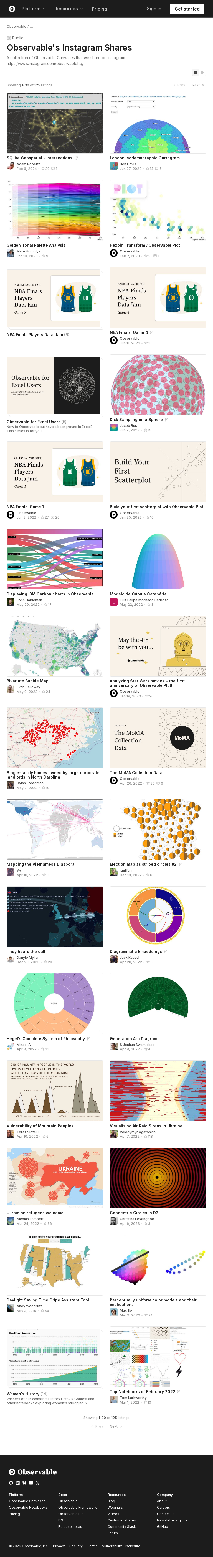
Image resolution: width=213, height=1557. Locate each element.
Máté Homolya (28, 251)
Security (76, 1546)
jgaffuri (126, 870)
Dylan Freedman (30, 783)
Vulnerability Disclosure (121, 1546)
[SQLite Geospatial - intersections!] (55, 123)
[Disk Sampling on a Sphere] (158, 384)
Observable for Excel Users (37, 421)
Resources (68, 8)
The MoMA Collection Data (136, 772)
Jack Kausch (130, 957)
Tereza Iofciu (28, 1132)
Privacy (59, 1546)
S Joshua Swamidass (137, 1045)
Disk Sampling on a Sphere (136, 419)
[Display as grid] (195, 72)
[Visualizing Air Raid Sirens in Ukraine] (158, 1090)
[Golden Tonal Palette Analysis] (55, 210)
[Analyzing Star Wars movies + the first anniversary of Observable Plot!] (158, 646)
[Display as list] (202, 72)
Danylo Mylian (28, 957)
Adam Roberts (28, 164)
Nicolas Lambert (30, 1219)
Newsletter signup (172, 1520)
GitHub (162, 1527)
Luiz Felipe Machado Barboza (144, 600)
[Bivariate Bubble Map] (55, 646)
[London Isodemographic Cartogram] (158, 123)
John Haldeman (29, 600)
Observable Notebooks (28, 1507)
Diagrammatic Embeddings (136, 951)
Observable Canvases (27, 1501)
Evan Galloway (28, 687)
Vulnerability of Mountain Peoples (40, 1125)
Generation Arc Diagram (133, 1038)
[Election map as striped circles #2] (158, 829)
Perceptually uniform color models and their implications (153, 1302)
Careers (163, 1507)
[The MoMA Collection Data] (158, 737)
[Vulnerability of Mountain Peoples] (55, 1090)
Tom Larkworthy (133, 1398)
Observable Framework (77, 1507)
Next (198, 85)
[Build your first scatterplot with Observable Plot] (158, 471)
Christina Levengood (137, 1219)
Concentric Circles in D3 (134, 1212)
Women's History (27, 1393)
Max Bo (126, 1310)
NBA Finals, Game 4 (129, 332)
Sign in (154, 8)
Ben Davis (128, 164)
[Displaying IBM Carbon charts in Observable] (55, 559)
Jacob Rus (128, 426)
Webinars (115, 1507)
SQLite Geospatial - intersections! (40, 158)
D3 (60, 1520)
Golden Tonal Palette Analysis (36, 245)
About (162, 1501)
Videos (113, 1514)
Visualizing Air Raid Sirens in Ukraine (146, 1125)
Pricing (99, 9)
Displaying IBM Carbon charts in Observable (50, 594)
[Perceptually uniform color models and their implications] (158, 1265)
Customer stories (122, 1520)
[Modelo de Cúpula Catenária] (158, 559)
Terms (92, 1546)
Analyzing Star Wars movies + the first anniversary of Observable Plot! (147, 683)
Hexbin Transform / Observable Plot (145, 245)
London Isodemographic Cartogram (145, 158)
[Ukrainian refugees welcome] (55, 1178)
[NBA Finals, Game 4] (158, 297)
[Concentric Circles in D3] (158, 1178)
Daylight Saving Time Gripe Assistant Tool (48, 1300)
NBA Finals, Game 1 (25, 506)
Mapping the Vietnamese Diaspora (41, 864)
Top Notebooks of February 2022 (142, 1391)
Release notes (70, 1527)
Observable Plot (71, 1514)
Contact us (165, 1514)
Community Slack (122, 1527)
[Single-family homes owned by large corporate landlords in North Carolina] (55, 737)
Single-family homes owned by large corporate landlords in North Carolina (53, 774)
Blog (111, 1501)
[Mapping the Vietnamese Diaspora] (55, 829)
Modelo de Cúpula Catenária (138, 594)
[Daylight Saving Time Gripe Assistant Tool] (55, 1265)
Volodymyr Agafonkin (138, 1132)
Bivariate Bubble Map (28, 681)
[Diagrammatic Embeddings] (158, 916)
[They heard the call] (55, 916)
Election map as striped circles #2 (143, 864)
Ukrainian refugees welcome (35, 1212)
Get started (187, 9)
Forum (113, 1533)
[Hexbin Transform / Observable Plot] (158, 210)
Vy (19, 870)
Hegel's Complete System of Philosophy (46, 1038)
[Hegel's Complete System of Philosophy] (55, 1003)
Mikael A (24, 1045)
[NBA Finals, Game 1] (55, 471)
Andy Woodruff (29, 1306)
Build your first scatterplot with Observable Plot (156, 506)
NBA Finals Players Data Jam (38, 334)
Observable (16, 26)
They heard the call (26, 951)
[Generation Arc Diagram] (158, 1003)
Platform (33, 8)
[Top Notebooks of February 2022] (158, 1356)
